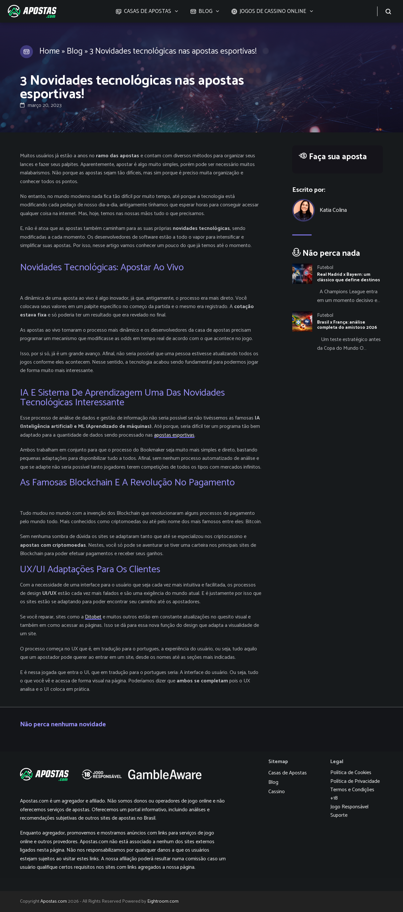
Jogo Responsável (349, 807)
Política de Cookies (350, 772)
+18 (334, 798)
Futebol (325, 267)
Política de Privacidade (355, 781)
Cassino (276, 791)
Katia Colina (333, 210)
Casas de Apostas (287, 773)
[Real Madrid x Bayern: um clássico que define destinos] (337, 284)
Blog (75, 51)
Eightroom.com (163, 901)
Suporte (338, 815)
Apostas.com (53, 901)
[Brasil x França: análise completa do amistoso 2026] (337, 332)
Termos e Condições (352, 789)
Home (49, 51)
